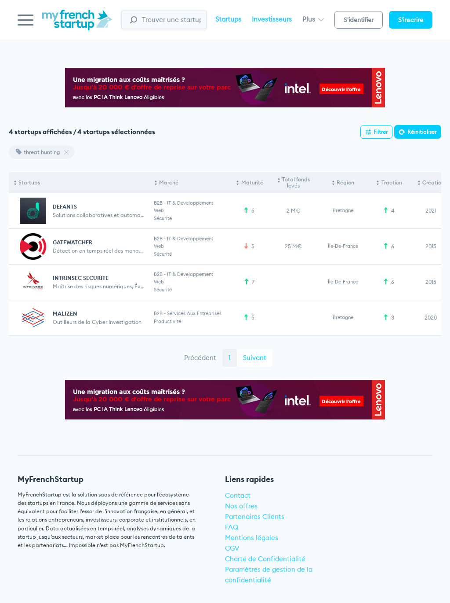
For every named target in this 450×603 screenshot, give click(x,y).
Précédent (200, 357)
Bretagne (343, 210)
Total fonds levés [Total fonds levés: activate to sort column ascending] (296, 182)
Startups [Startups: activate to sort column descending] (29, 182)
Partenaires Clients (254, 516)
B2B (158, 203)
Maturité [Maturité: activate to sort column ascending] (252, 182)
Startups (228, 19)
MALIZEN (65, 313)
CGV (232, 548)
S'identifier (359, 20)
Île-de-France (343, 246)
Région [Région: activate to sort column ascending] (345, 182)
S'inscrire (410, 20)
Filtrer (381, 132)
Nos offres (241, 506)
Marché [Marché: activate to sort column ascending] (168, 182)
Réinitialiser (421, 132)
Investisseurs (272, 19)
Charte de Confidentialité (265, 559)
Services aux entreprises (194, 313)
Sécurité (163, 218)
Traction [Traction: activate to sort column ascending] (391, 182)
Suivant (254, 357)
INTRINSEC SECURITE (81, 278)
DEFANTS (65, 206)
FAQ (232, 527)
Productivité (167, 321)
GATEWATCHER (72, 242)
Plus (313, 19)
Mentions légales (251, 537)
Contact (237, 495)
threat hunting (38, 152)
